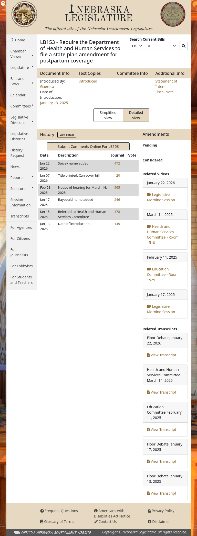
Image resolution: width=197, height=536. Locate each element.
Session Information (21, 202)
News (15, 166)
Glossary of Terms (57, 521)
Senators (22, 188)
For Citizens (20, 238)
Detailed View (136, 115)
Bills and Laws (22, 81)
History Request (17, 153)
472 (117, 163)
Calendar (18, 95)
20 (118, 175)
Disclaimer (159, 521)
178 (117, 211)
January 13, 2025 (54, 102)
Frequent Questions (59, 510)
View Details (67, 135)
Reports (22, 177)
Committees (22, 105)
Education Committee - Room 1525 (163, 274)
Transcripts (20, 216)
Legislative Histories (19, 136)
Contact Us (105, 521)
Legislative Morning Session (161, 197)
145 (117, 223)
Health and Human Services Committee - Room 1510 (163, 234)
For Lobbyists (22, 266)
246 (117, 199)
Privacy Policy (161, 510)
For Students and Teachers (22, 280)
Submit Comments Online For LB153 (88, 146)
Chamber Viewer (22, 54)
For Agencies (21, 227)
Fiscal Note (164, 91)
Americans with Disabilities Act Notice (112, 513)
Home (19, 40)
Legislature (22, 67)
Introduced (88, 81)
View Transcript (162, 354)
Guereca (47, 86)
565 (117, 187)
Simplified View (108, 115)
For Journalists (19, 252)
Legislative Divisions (22, 120)
